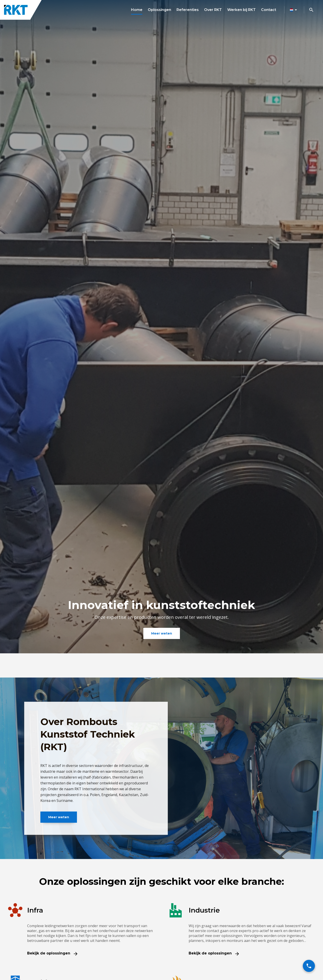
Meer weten (161, 633)
